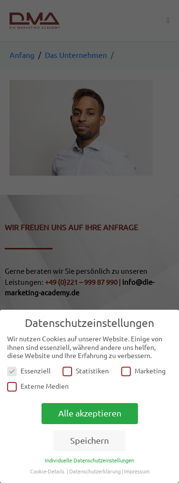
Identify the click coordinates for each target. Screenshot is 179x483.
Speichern (89, 440)
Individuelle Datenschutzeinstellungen (89, 460)
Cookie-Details (47, 471)
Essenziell (29, 371)
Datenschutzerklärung (95, 471)
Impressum (136, 471)
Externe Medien (38, 386)
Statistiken (86, 371)
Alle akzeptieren (89, 413)
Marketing (143, 371)
